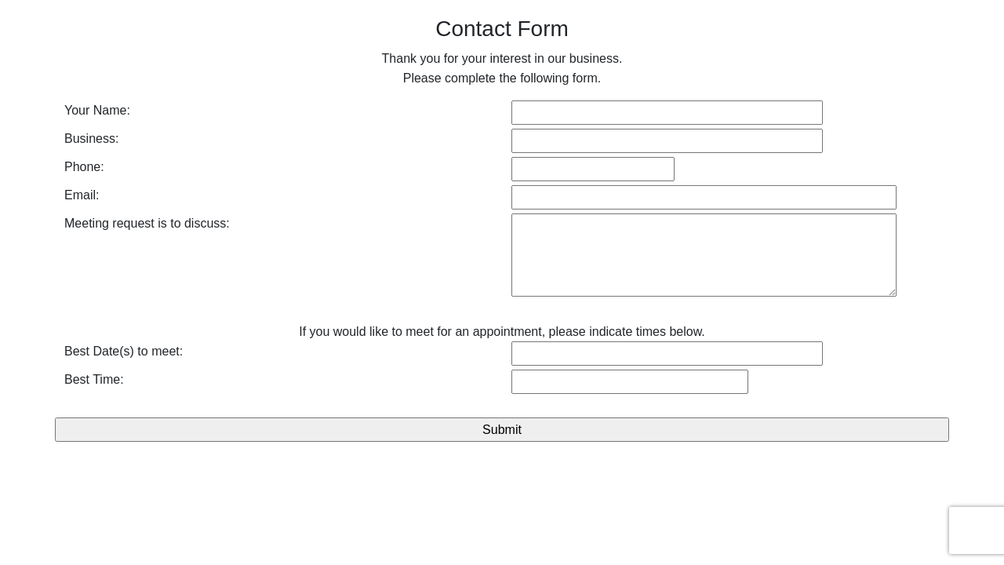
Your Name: (97, 110)
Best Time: (94, 379)
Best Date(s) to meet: (123, 351)
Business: (91, 138)
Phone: (84, 166)
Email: (81, 195)
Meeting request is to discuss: (147, 223)
